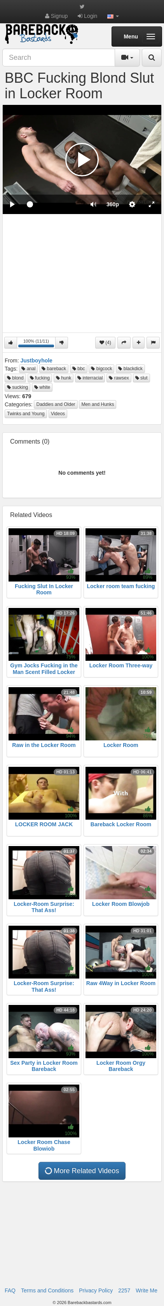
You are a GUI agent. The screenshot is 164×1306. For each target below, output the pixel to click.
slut (141, 378)
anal (28, 368)
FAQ (10, 1290)
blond (15, 378)
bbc (78, 368)
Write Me (146, 1290)
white (42, 387)
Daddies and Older (55, 404)
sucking (17, 387)
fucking (40, 378)
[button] (113, 16)
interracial (90, 378)
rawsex (119, 378)
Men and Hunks (97, 404)
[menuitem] (112, 204)
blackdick (130, 368)
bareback (54, 368)
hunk (63, 378)
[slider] (53, 204)
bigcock (101, 368)
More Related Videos (81, 1171)
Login (87, 16)
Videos (58, 413)
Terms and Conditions (47, 1290)
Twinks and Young (26, 413)
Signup (56, 16)
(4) (105, 342)
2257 (124, 1290)
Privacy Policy (96, 1290)
